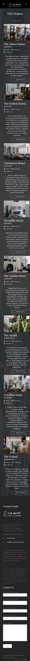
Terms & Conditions (10, 657)
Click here (16, 558)
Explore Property (20, 79)
